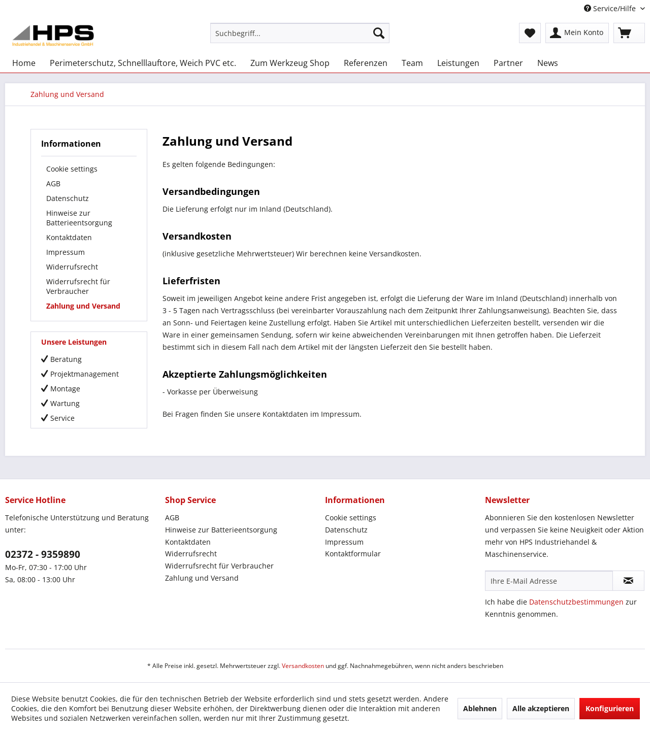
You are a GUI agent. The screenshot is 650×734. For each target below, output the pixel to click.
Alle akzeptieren (540, 708)
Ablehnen (480, 708)
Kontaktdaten (69, 237)
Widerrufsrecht (72, 267)
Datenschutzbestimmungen (576, 602)
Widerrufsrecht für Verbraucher (78, 286)
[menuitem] (299, 33)
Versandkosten (303, 665)
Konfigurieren (610, 708)
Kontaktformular (353, 553)
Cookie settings (72, 169)
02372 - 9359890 (42, 554)
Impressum (65, 252)
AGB (53, 183)
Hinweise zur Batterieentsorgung (79, 217)
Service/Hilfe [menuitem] (611, 8)
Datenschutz (67, 198)
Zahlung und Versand (83, 306)
